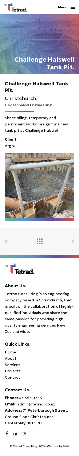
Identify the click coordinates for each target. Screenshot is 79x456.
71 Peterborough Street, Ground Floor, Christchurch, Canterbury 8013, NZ (36, 416)
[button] (66, 6)
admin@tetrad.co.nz (36, 404)
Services (12, 364)
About (10, 358)
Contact (12, 377)
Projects (13, 371)
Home (10, 352)
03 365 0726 (30, 397)
